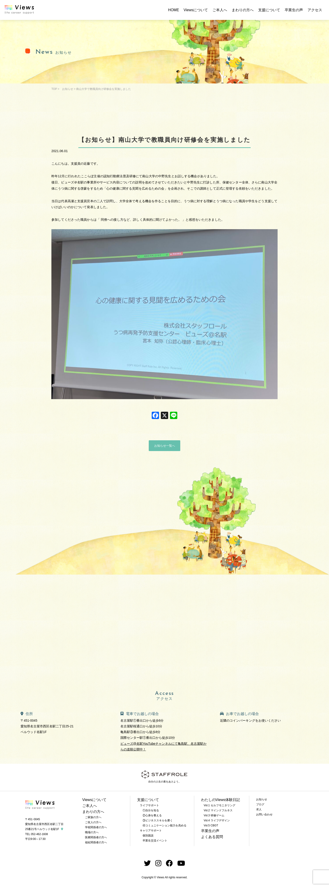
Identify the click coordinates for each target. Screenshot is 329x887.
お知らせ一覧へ (164, 445)
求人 (259, 809)
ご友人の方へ (93, 822)
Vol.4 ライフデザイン (217, 820)
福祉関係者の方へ (96, 842)
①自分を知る (151, 810)
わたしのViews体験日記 (220, 800)
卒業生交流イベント (155, 840)
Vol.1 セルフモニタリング (219, 805)
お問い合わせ (264, 814)
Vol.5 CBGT (211, 825)
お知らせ (67, 89)
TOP (54, 89)
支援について (269, 10)
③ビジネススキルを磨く (158, 820)
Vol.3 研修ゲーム (214, 815)
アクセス (315, 10)
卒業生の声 (294, 10)
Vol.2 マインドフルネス (218, 810)
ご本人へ (219, 10)
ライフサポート (149, 805)
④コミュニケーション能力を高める (164, 825)
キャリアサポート (151, 830)
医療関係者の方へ (96, 837)
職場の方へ (92, 832)
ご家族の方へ (93, 817)
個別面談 (148, 835)
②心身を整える (152, 815)
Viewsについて (196, 10)
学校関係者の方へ (96, 827)
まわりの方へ (243, 10)
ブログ (260, 804)
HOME (173, 10)
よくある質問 (212, 837)
